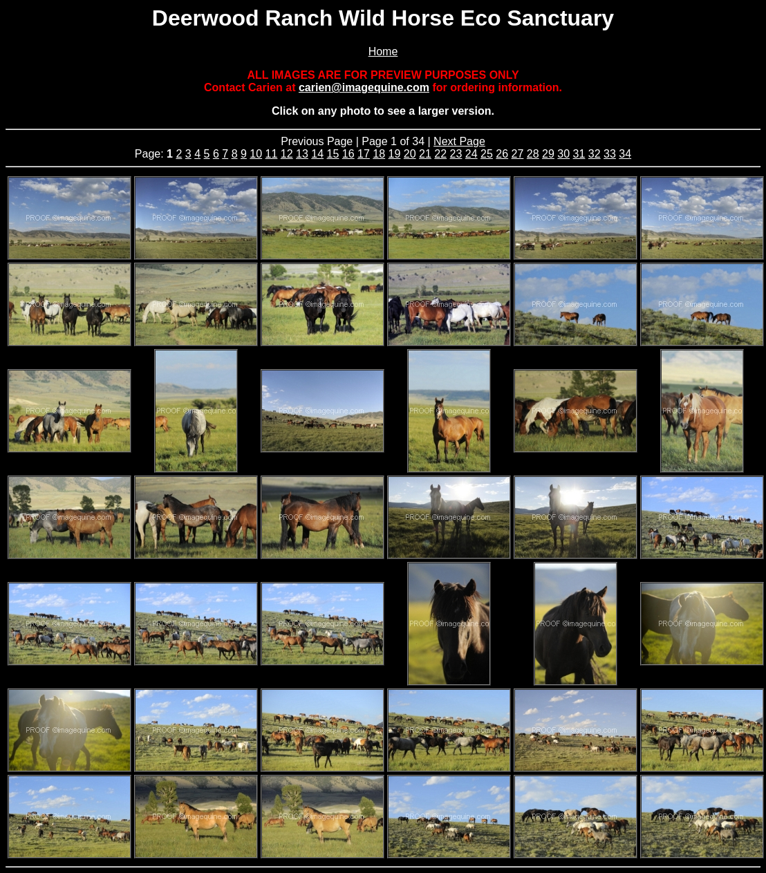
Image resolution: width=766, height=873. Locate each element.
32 (594, 154)
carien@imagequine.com (364, 87)
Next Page (459, 141)
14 (317, 154)
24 (471, 154)
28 (533, 154)
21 (425, 154)
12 (287, 154)
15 (333, 154)
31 (579, 154)
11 (271, 154)
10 (256, 154)
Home (383, 51)
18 (379, 154)
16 (348, 154)
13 (302, 154)
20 (410, 154)
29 (548, 154)
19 (395, 154)
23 (456, 154)
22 (440, 154)
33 (610, 154)
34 (625, 154)
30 (563, 154)
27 (518, 154)
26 (502, 154)
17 (363, 154)
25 (486, 154)
